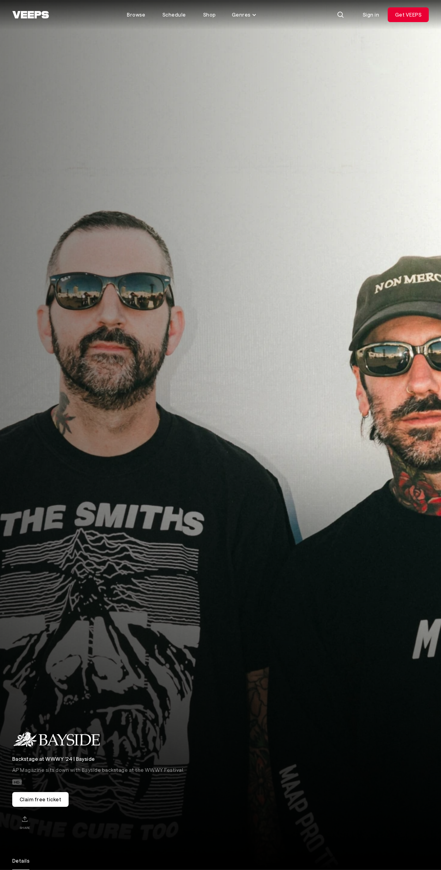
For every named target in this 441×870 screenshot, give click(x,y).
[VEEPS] (30, 14)
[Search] (340, 14)
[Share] (24, 822)
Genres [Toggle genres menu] (244, 14)
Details (20, 861)
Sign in (371, 14)
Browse (136, 14)
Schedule (174, 14)
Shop (209, 14)
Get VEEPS (408, 14)
